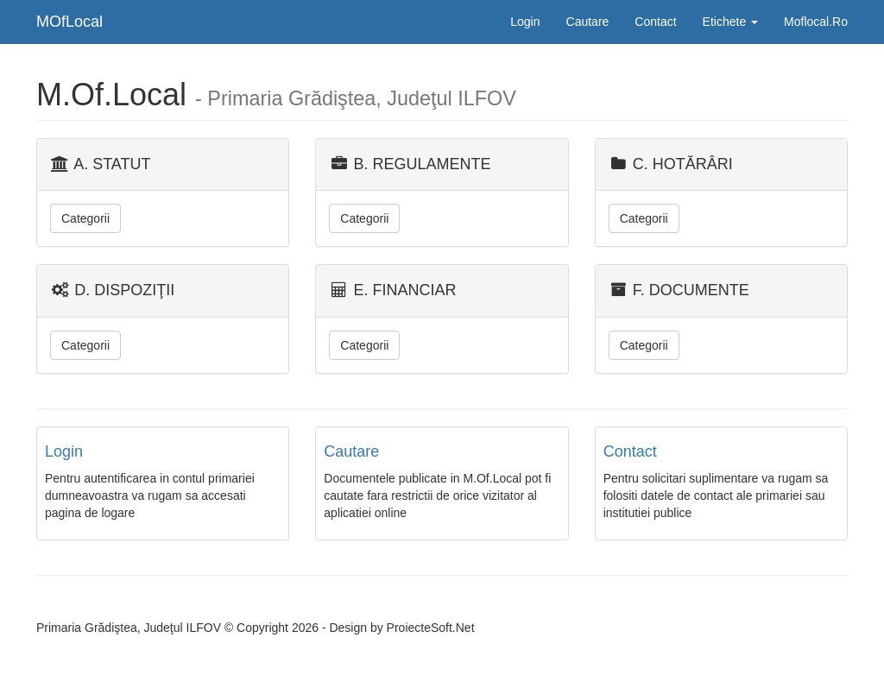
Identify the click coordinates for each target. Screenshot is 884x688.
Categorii (85, 218)
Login (525, 21)
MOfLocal (69, 21)
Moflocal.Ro (816, 21)
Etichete (730, 21)
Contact (655, 21)
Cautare (587, 21)
